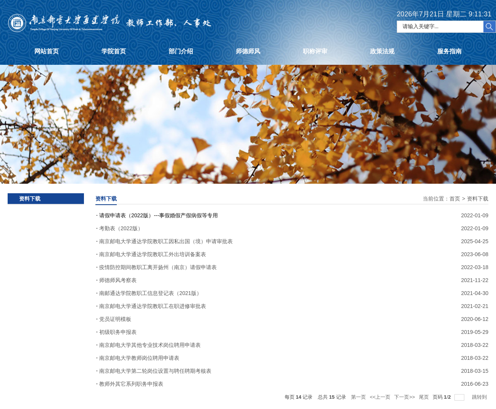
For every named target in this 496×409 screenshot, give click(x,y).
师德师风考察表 (118, 280)
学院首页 (113, 51)
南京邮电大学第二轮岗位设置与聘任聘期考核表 (155, 371)
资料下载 (477, 199)
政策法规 (382, 51)
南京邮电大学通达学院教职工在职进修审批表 (152, 306)
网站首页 (46, 51)
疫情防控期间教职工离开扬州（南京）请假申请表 (158, 267)
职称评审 (315, 51)
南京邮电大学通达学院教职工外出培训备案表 (152, 254)
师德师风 (248, 51)
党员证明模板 (115, 319)
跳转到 (480, 397)
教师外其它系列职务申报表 (131, 384)
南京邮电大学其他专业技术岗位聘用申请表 (150, 345)
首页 (454, 199)
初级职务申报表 (118, 332)
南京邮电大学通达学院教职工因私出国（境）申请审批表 (166, 241)
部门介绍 (181, 51)
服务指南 (449, 51)
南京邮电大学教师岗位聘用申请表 (139, 358)
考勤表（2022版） (121, 228)
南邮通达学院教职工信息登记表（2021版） (150, 293)
